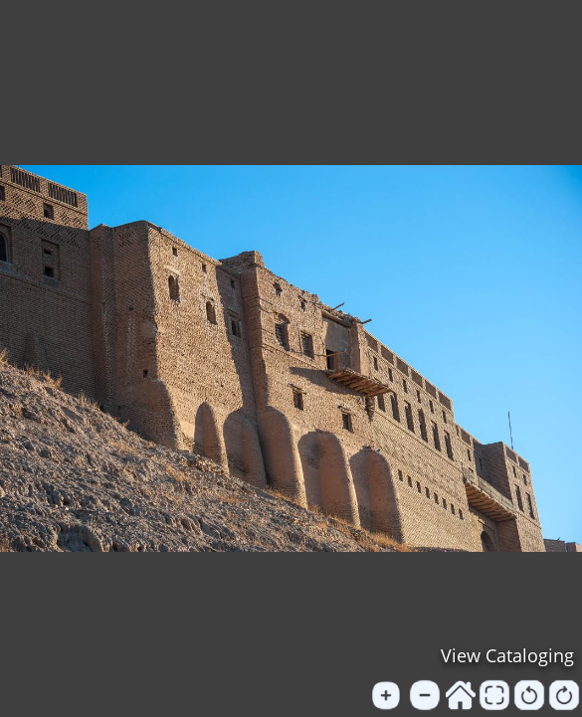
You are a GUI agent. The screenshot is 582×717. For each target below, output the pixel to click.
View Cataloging (507, 655)
